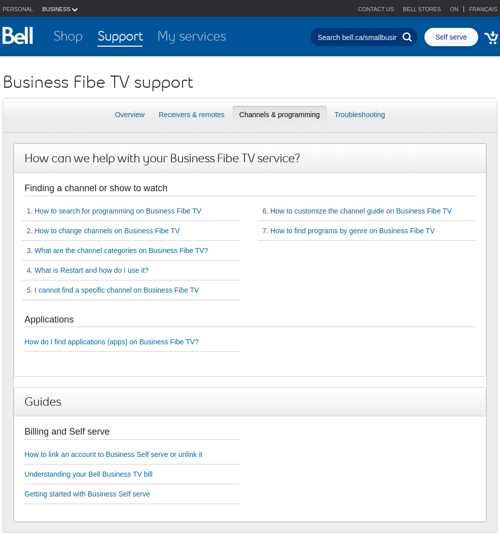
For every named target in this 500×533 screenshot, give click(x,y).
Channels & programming (279, 115)
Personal (18, 9)
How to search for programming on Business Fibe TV (117, 211)
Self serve (451, 37)
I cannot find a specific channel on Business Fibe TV (116, 290)
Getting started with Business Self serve (87, 494)
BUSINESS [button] (60, 9)
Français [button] (483, 9)
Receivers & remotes (192, 115)
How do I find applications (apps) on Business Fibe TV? (111, 342)
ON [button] (455, 9)
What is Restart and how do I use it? (91, 270)
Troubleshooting (359, 115)
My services (191, 36)
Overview (130, 115)
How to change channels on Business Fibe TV (107, 231)
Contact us (376, 9)
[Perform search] (407, 37)
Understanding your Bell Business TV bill (88, 474)
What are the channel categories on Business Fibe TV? (121, 250)
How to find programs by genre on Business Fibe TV (352, 231)
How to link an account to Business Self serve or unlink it (113, 454)
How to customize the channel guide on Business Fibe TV (361, 211)
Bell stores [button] (422, 9)
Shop (68, 36)
